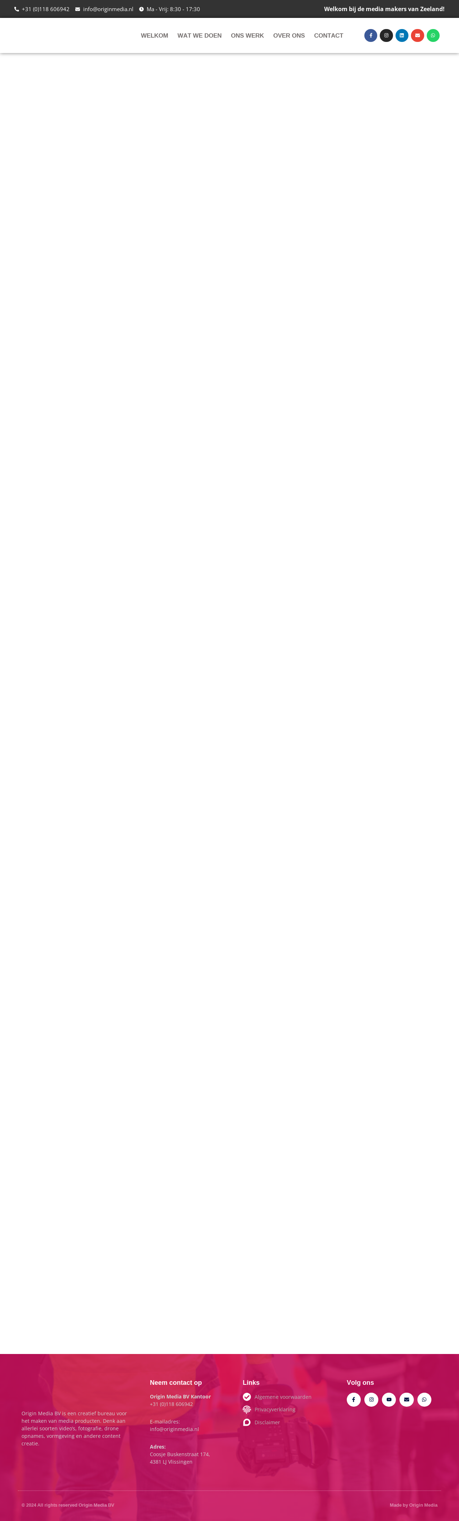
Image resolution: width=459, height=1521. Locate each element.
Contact (328, 35)
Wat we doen (200, 35)
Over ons (289, 35)
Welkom (154, 35)
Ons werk (247, 35)
